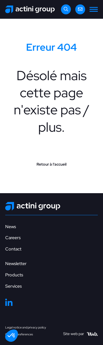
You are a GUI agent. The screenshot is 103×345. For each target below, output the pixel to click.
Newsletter (16, 263)
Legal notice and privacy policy (25, 327)
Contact (13, 249)
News (10, 227)
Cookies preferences (19, 334)
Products (14, 275)
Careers (13, 238)
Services (13, 286)
